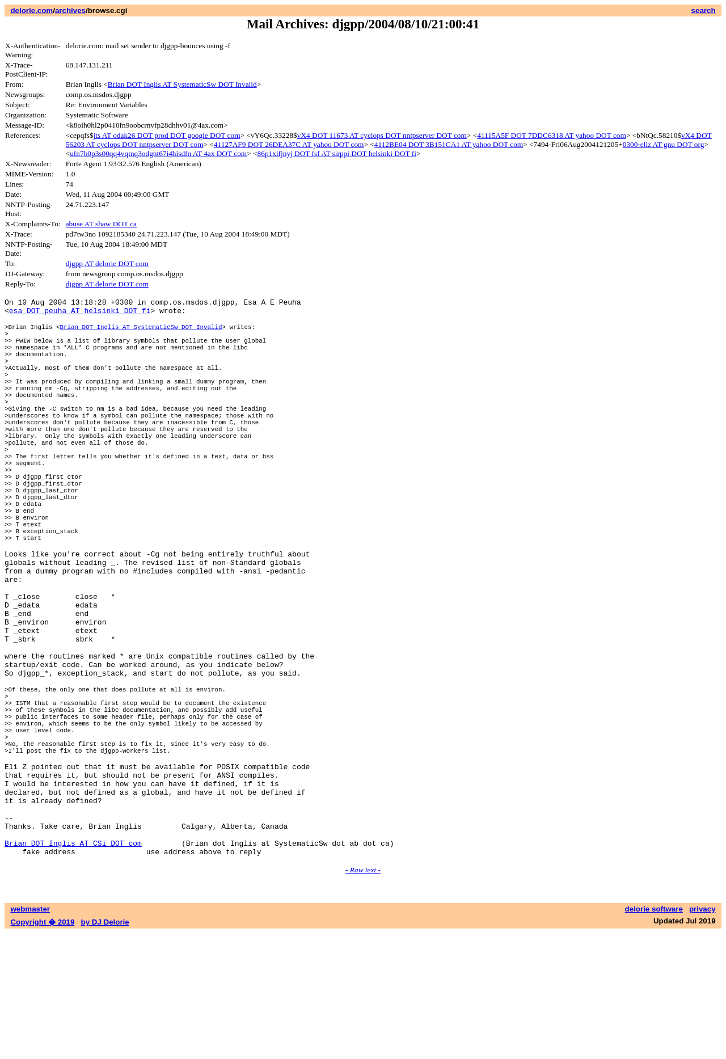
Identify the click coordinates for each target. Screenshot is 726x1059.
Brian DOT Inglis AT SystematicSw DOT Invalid (182, 84)
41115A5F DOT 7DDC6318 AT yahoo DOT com (551, 135)
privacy (702, 1035)
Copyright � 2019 (42, 1048)
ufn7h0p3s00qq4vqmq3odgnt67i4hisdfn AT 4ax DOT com (158, 153)
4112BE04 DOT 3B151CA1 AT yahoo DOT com (448, 144)
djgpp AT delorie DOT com (107, 263)
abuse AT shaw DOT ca (101, 224)
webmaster (30, 1035)
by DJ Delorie (105, 1048)
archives (70, 10)
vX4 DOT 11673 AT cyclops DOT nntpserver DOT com (382, 135)
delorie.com (31, 10)
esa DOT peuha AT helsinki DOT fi (80, 314)
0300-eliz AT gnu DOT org (663, 144)
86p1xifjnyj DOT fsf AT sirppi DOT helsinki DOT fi (337, 153)
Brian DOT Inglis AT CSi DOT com (73, 967)
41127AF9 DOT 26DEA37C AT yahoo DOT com (289, 144)
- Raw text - (363, 996)
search (703, 10)
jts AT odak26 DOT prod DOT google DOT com (167, 135)
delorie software (654, 1035)
